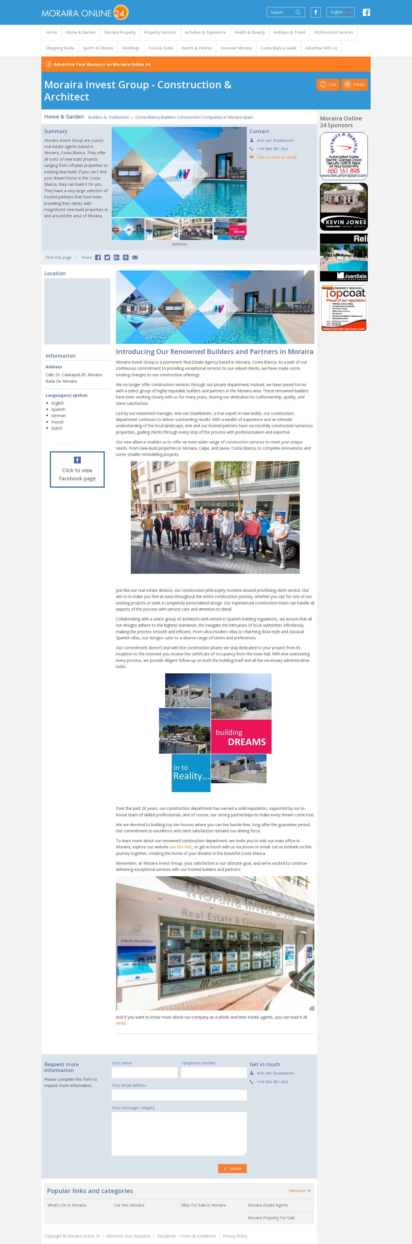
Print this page (59, 257)
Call (328, 84)
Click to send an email (277, 157)
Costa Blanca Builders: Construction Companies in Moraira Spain (194, 117)
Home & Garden (64, 116)
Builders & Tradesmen (108, 117)
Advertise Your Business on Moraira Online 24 (102, 64)
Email (354, 84)
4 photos (179, 243)
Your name (122, 1063)
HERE (121, 1023)
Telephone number (198, 1063)
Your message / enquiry (133, 1107)
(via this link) (181, 846)
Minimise (300, 1190)
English (340, 12)
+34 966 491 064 (272, 148)
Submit (232, 1168)
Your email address (129, 1085)
